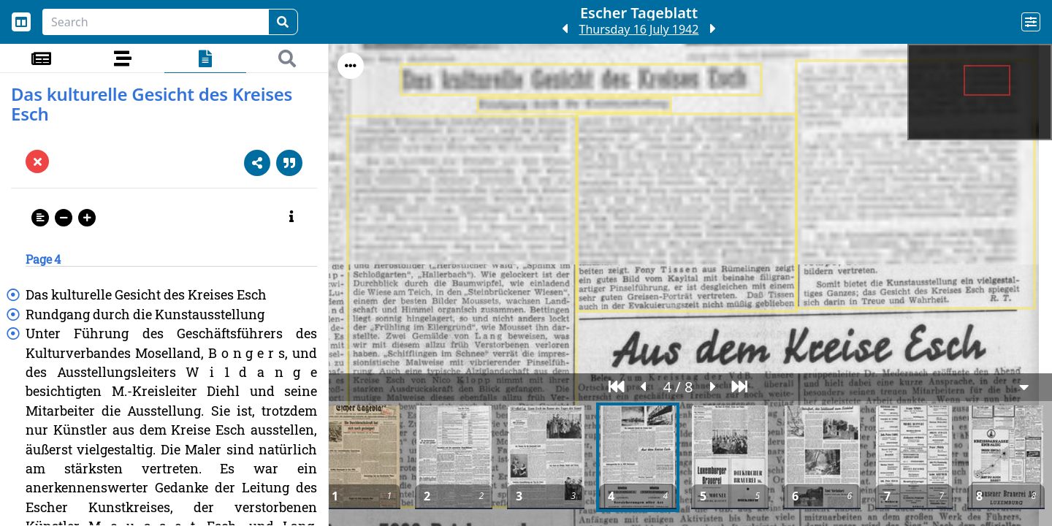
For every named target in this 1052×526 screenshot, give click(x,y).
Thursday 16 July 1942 (639, 29)
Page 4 (43, 259)
